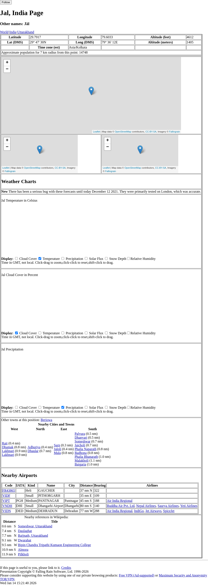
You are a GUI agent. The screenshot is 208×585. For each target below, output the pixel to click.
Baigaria (80, 464)
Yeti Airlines (188, 506)
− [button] (7, 69)
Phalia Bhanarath (86, 456)
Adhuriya (34, 447)
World (4, 32)
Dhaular (33, 451)
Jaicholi (80, 445)
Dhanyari (81, 437)
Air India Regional (119, 500)
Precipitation (74, 258)
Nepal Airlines (146, 506)
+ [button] (7, 63)
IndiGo (139, 511)
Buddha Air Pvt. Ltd (120, 506)
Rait (5, 443)
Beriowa (46, 420)
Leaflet (96, 131)
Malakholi (82, 460)
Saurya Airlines (168, 506)
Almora (23, 549)
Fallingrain (174, 131)
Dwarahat (24, 540)
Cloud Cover (28, 258)
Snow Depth (117, 258)
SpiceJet (168, 511)
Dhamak (7, 447)
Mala (57, 453)
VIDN (6, 511)
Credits (66, 567)
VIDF (6, 495)
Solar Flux (96, 258)
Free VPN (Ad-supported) (136, 575)
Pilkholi (23, 554)
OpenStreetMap (123, 131)
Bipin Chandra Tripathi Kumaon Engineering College (54, 545)
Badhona (81, 453)
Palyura (80, 434)
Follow (6, 2)
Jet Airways (153, 511)
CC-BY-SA (150, 131)
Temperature (51, 258)
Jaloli (57, 449)
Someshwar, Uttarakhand (35, 526)
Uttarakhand (25, 32)
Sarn (57, 445)
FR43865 (8, 490)
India (12, 32)
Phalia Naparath (85, 449)
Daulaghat (25, 531)
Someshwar (83, 441)
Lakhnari (8, 451)
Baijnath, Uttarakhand (33, 535)
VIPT (6, 500)
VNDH (7, 506)
